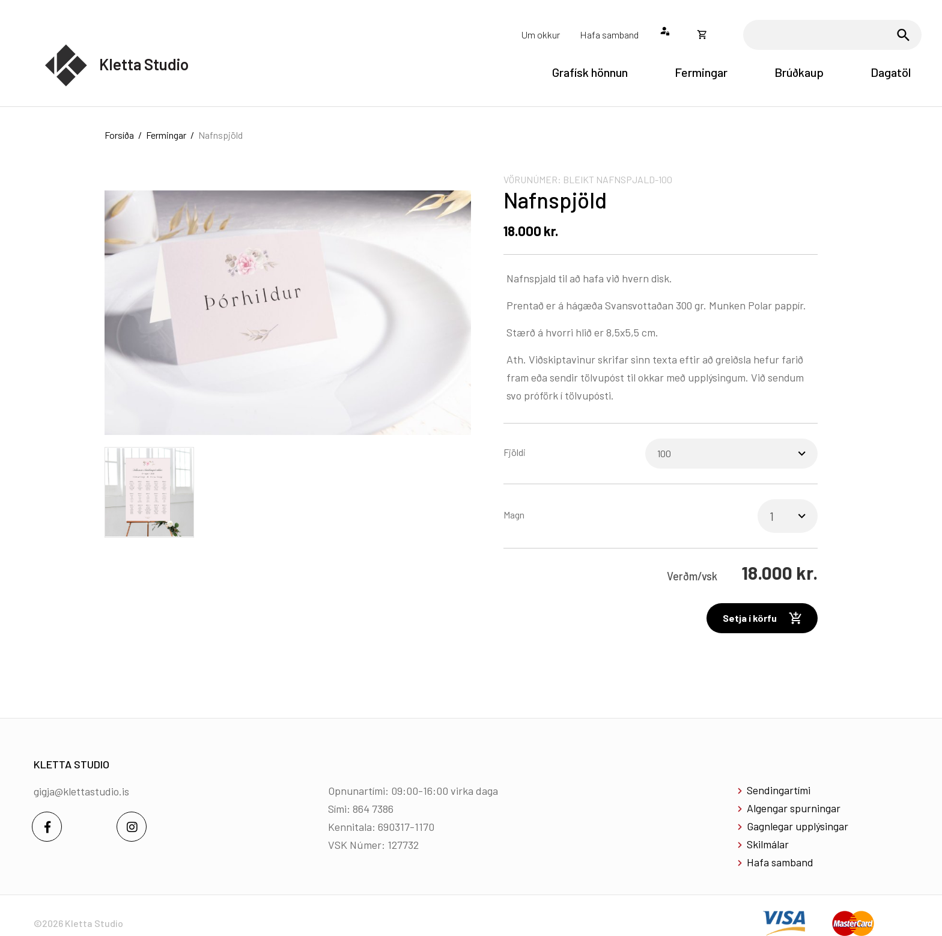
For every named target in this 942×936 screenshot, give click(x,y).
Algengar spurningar (793, 808)
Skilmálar (768, 844)
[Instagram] (132, 827)
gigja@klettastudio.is (81, 791)
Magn (513, 514)
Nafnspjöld (220, 135)
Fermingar (166, 135)
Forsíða (119, 135)
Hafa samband (780, 862)
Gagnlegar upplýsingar (797, 826)
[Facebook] (47, 827)
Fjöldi (514, 452)
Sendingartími (778, 790)
